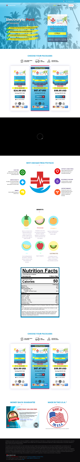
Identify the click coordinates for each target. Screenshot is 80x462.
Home (54, 5)
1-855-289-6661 (70, 1)
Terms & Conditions (31, 456)
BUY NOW (71, 5)
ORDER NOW (20, 97)
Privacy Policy (40, 456)
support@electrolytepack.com (33, 458)
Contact (65, 5)
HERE (23, 459)
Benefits (59, 5)
